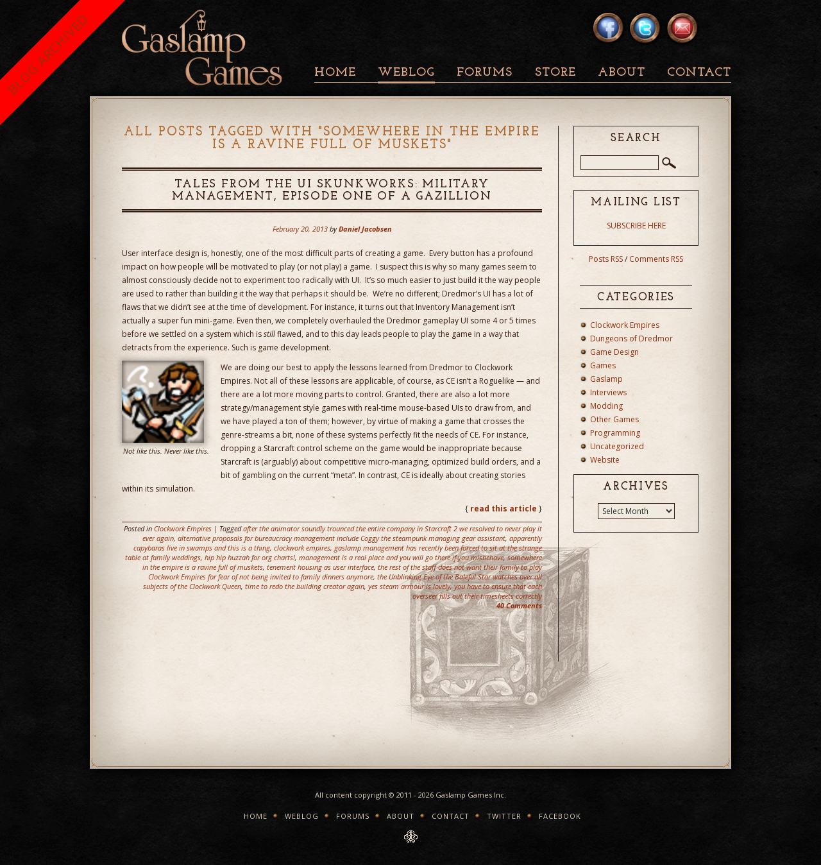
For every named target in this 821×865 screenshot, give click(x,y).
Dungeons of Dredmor (631, 338)
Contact (699, 73)
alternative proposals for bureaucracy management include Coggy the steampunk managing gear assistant (341, 538)
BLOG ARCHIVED (48, 54)
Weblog (406, 73)
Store (555, 73)
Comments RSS (656, 258)
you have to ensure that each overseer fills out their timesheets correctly (477, 591)
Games (603, 365)
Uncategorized (617, 446)
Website (605, 459)
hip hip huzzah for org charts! (250, 557)
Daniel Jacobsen (365, 229)
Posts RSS (606, 258)
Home (335, 73)
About (621, 73)
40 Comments (519, 605)
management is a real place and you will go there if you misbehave (401, 557)
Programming (615, 432)
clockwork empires (302, 547)
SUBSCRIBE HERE (636, 225)
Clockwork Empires (183, 528)
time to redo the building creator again (304, 586)
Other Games (614, 419)
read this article (503, 508)
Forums (484, 73)
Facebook (560, 816)
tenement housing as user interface (320, 567)
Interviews (608, 392)
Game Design (614, 352)
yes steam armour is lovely (409, 586)
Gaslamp (606, 378)
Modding (606, 405)
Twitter (504, 816)
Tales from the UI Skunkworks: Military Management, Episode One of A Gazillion (331, 190)
